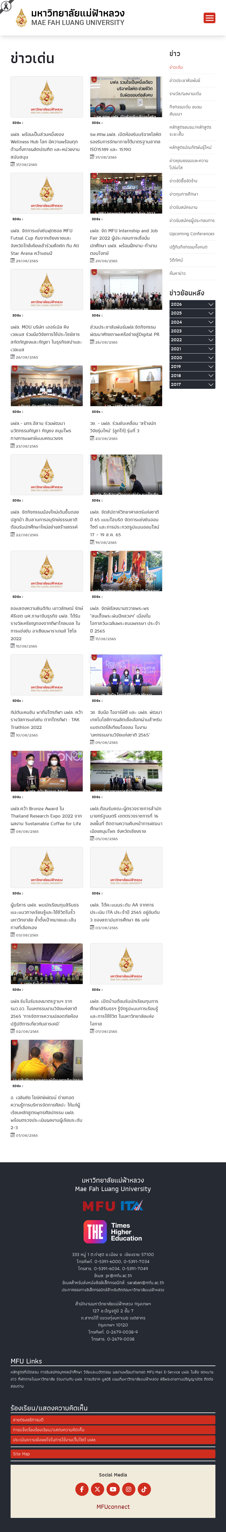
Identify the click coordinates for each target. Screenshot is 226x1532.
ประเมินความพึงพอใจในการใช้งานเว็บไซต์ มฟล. (55, 1439)
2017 (176, 384)
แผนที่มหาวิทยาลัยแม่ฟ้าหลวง (135, 1379)
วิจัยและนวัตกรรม (97, 1372)
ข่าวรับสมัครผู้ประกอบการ (192, 220)
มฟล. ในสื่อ (190, 1372)
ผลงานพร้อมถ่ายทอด (129, 1372)
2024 (176, 322)
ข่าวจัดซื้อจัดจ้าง (183, 180)
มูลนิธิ (106, 1379)
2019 (176, 366)
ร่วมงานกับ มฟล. (69, 1379)
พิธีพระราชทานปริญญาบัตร (181, 1379)
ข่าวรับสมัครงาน (183, 207)
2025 (176, 313)
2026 (176, 304)
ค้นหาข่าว (178, 273)
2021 (176, 348)
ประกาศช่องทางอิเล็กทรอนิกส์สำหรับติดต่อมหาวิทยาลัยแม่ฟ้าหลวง (113, 1290)
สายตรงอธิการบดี (28, 1419)
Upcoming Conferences (192, 233)
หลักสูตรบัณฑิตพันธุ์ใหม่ (191, 147)
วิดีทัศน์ (176, 260)
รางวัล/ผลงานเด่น (185, 93)
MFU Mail (154, 1372)
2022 (176, 339)
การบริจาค (92, 1379)
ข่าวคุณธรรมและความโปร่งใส (189, 164)
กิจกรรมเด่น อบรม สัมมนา (186, 110)
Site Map (21, 1453)
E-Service (172, 1372)
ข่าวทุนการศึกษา (184, 194)
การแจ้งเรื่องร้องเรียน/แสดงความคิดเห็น (48, 1429)
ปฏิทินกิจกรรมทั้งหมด (188, 246)
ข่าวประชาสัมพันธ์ (185, 80)
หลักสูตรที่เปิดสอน (25, 1372)
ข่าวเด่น (176, 67)
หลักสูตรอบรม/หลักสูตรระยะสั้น (190, 131)
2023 (176, 330)
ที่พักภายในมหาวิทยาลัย (36, 1379)
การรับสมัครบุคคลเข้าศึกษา (61, 1372)
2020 (176, 357)
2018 (176, 375)
